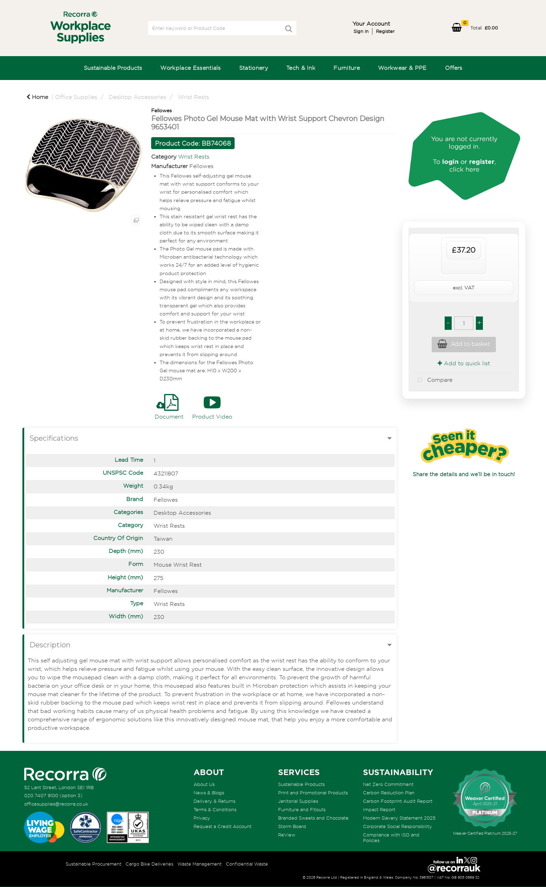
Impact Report (379, 809)
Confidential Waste (247, 864)
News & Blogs (209, 792)
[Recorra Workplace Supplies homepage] (65, 773)
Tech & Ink (300, 67)
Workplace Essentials (190, 67)
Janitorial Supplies (298, 801)
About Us (204, 784)
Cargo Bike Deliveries (149, 864)
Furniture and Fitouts (301, 809)
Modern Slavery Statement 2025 (399, 818)
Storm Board (292, 826)
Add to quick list (464, 363)
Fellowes (161, 110)
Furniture (346, 67)
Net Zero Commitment (388, 784)
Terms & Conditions (215, 809)
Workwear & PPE (402, 67)
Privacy (202, 818)
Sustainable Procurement (93, 864)
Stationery (253, 67)
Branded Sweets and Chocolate (313, 818)
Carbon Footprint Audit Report (397, 801)
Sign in (361, 31)
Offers (453, 67)
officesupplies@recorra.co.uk (56, 804)
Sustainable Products (113, 67)
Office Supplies (76, 96)
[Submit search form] (289, 28)
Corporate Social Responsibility (397, 826)
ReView (286, 835)
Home (37, 96)
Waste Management (199, 864)
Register (385, 31)
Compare (433, 380)
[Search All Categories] (222, 28)
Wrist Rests (193, 96)
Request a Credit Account (222, 826)
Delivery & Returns (214, 801)
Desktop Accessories (137, 96)
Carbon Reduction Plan (388, 792)
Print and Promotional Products (313, 792)
